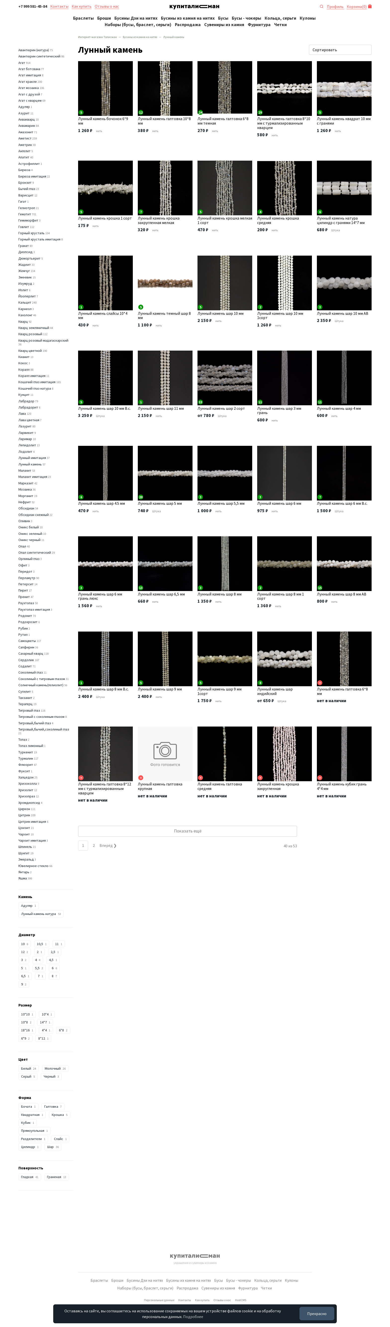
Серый (28, 1076)
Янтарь (23, 872)
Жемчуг (24, 271)
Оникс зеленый (30, 533)
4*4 (46, 1030)
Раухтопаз (26, 603)
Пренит (24, 597)
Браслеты (83, 18)
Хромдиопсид (29, 802)
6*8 (63, 1030)
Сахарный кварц (30, 653)
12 (24, 952)
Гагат (22, 201)
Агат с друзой (29, 94)
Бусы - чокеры (246, 18)
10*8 (26, 1022)
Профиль (335, 6)
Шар (53, 1146)
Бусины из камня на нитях (188, 18)
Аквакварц (26, 119)
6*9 (25, 1038)
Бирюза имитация (32, 176)
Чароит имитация (32, 840)
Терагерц (25, 704)
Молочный (55, 1068)
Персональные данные (159, 1300)
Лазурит (25, 426)
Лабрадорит (28, 407)
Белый (28, 1068)
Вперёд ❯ (108, 845)
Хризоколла (27, 783)
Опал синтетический (34, 552)
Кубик (27, 1122)
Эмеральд (26, 859)
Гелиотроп (26, 208)
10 (24, 944)
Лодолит (25, 451)
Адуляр (24, 106)
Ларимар (25, 439)
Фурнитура (259, 24)
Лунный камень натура (41, 914)
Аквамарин (26, 125)
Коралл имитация (32, 375)
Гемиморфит (28, 220)
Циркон (24, 809)
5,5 (39, 968)
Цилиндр (30, 1146)
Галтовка (53, 1106)
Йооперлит (27, 296)
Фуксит (24, 771)
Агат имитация (29, 75)
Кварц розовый (30, 334)
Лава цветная (28, 420)
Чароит (24, 834)
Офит (22, 565)
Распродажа (188, 24)
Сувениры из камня (224, 24)
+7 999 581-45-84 (32, 6)
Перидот (25, 571)
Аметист (25, 138)
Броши (104, 18)
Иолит (23, 290)
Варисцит (26, 195)
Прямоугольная (34, 1130)
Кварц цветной (30, 350)
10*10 (27, 1014)
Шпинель (25, 846)
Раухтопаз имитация (34, 609)
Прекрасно (317, 1313)
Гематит (24, 214)
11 (58, 944)
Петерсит (26, 584)
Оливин (24, 521)
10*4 (47, 1014)
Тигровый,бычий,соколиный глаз (43, 729)
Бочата (28, 1106)
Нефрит (24, 502)
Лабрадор (26, 401)
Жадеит (24, 264)
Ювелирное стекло (33, 866)
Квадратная (32, 1114)
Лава (22, 413)
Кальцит (24, 302)
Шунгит (24, 853)
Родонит (25, 615)
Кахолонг (25, 315)
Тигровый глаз (29, 710)
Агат (21, 62)
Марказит (26, 483)
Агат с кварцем (30, 100)
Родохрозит (28, 622)
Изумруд (25, 283)
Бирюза (24, 170)
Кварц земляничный (33, 327)
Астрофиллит (29, 163)
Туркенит (25, 752)
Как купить (82, 6)
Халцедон (26, 777)
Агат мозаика (28, 88)
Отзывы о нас (107, 6)
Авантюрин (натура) (33, 50)
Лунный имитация (32, 458)
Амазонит (25, 132)
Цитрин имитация (32, 821)
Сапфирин (26, 647)
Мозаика (25, 489)
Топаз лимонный (30, 745)
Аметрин (25, 144)
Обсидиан (26, 508)
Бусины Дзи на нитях (135, 18)
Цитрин (24, 815)
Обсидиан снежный (33, 514)
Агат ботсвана (29, 69)
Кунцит (24, 394)
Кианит (24, 357)
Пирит (23, 590)
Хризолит (25, 790)
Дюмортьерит (29, 258)
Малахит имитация (32, 476)
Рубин (23, 628)
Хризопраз (26, 796)
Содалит (25, 666)
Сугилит (24, 691)
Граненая (56, 1177)
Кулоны (308, 18)
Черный (51, 1076)
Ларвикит (26, 432)
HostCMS (240, 1300)
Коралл (24, 369)
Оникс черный (29, 540)
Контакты (59, 6)
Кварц (23, 321)
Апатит (23, 157)
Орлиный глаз (29, 558)
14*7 (45, 1022)
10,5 (42, 944)
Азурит (24, 113)
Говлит (23, 227)
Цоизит (24, 827)
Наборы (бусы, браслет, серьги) (138, 24)
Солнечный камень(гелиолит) (40, 685)
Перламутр (26, 578)
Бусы (223, 18)
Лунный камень (30, 464)
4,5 (53, 960)
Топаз (22, 739)
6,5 (25, 976)
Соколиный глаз (30, 672)
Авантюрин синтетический (39, 56)
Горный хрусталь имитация (39, 239)
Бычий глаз (26, 188)
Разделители (33, 1139)
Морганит (25, 496)
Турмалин (25, 758)
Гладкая (29, 1177)
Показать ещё (187, 831)
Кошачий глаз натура (34, 388)
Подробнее (193, 1316)
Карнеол (25, 309)
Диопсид (25, 252)
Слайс (60, 1139)
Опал (22, 546)
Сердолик (26, 660)
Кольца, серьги (280, 18)
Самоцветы (27, 641)
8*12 (43, 1038)
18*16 (27, 1030)
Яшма (22, 878)
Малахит (24, 470)
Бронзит (25, 182)
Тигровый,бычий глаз (34, 723)
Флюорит (25, 764)
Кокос (23, 363)
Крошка (59, 1114)
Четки (280, 24)
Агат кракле (27, 81)
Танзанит (25, 697)
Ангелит (24, 151)
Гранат (23, 245)
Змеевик (25, 277)
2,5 (55, 952)
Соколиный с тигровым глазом (41, 679)
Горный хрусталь (31, 233)
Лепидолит (27, 445)
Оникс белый (28, 527)
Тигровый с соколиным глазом (41, 716)
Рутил (23, 634)
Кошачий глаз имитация (36, 382)
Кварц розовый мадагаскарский (43, 340)
